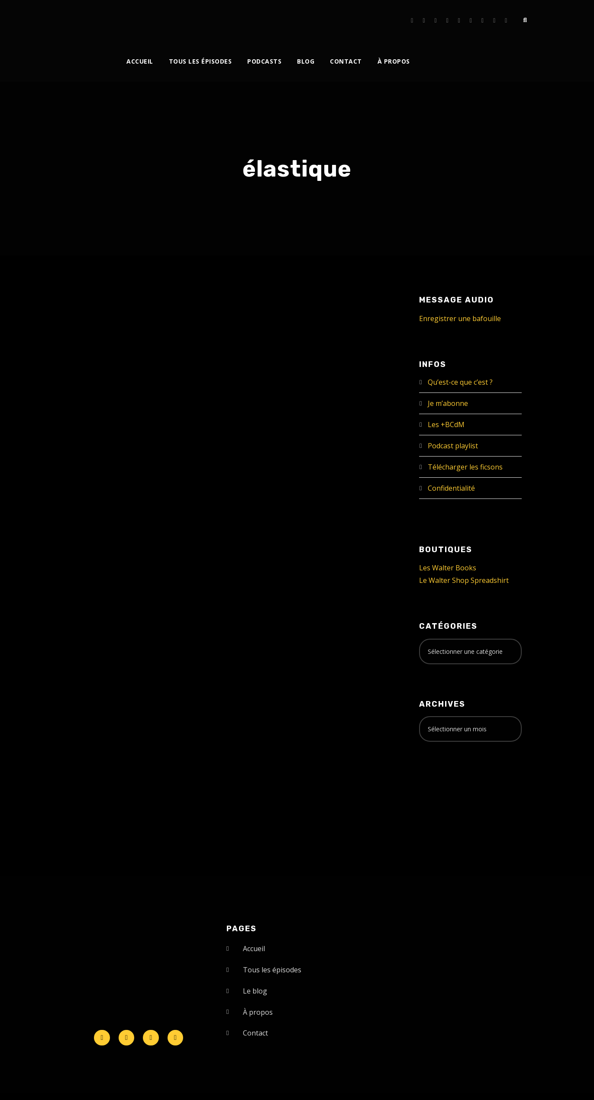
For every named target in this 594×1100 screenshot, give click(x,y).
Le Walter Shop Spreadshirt (464, 580)
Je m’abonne (448, 403)
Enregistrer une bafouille (460, 318)
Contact (346, 61)
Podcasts (264, 61)
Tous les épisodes (200, 61)
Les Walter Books (447, 568)
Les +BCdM (446, 424)
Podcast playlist (453, 445)
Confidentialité (451, 488)
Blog (305, 61)
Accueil (139, 61)
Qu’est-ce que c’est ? (460, 382)
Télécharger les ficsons (465, 467)
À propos (394, 61)
